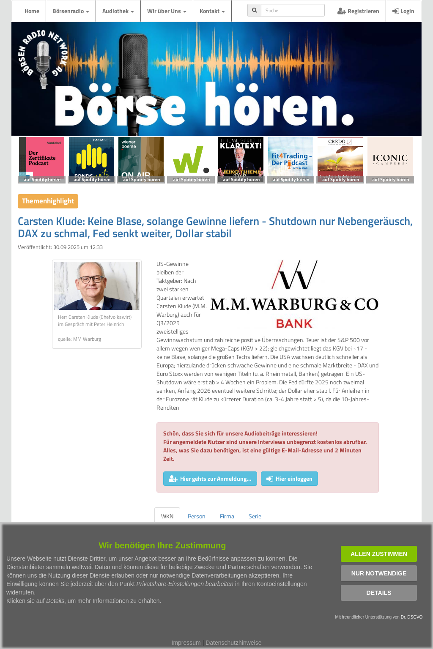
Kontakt (212, 10)
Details (379, 592)
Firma (227, 516)
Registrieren (358, 10)
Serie (255, 516)
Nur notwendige (379, 573)
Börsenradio (70, 10)
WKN (167, 516)
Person (197, 516)
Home (32, 10)
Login (403, 10)
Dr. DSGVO (412, 617)
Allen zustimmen (379, 553)
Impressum (186, 642)
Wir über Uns (166, 10)
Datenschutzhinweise (233, 642)
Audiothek (118, 10)
